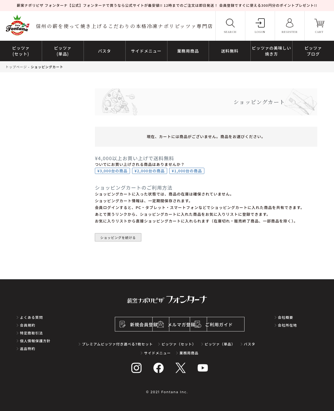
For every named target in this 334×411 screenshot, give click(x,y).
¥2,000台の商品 (150, 170)
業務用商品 (189, 352)
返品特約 (27, 348)
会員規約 (27, 325)
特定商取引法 (31, 332)
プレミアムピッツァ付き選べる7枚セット (117, 344)
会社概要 (285, 317)
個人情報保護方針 (35, 340)
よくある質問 (31, 317)
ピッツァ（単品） (220, 344)
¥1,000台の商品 (187, 170)
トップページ (16, 66)
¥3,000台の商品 (112, 170)
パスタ (250, 344)
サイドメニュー (157, 352)
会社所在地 (287, 325)
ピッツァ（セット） (178, 344)
